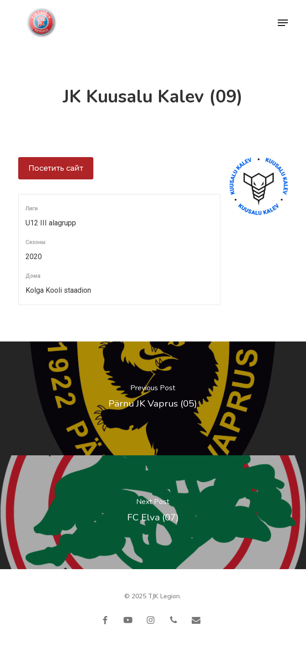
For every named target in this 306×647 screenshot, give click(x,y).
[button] (283, 22)
